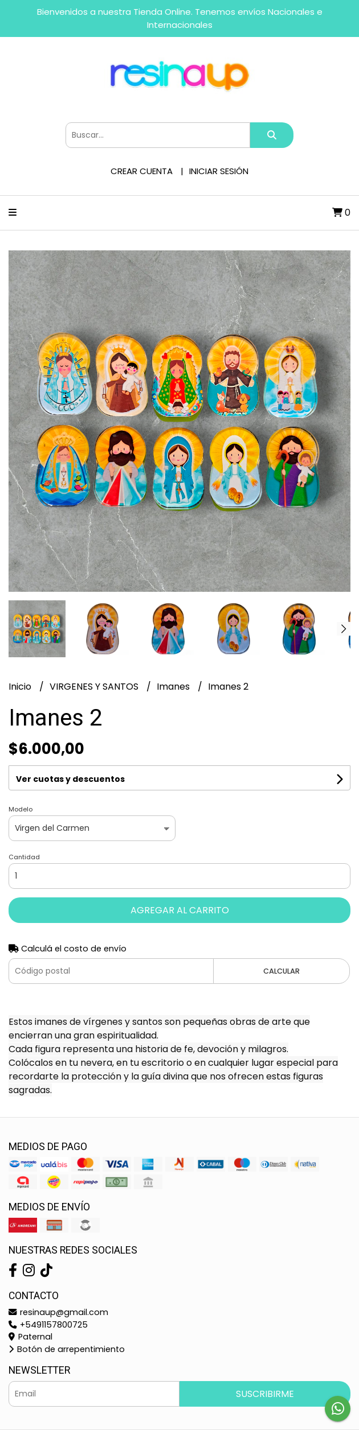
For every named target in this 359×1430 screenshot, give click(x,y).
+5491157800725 (48, 1324)
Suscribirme (265, 1393)
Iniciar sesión (218, 171)
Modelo (20, 809)
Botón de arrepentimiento (67, 1349)
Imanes (174, 686)
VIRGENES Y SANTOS (95, 686)
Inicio (21, 686)
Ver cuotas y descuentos (70, 779)
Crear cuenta (142, 171)
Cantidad (24, 857)
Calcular (281, 971)
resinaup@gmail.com (58, 1312)
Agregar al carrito (179, 910)
